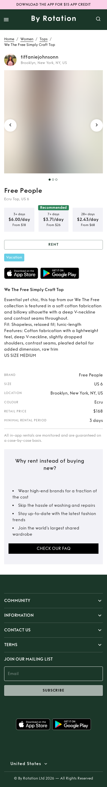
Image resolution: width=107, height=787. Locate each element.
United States (25, 763)
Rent (53, 244)
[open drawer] (6, 19)
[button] (53, 600)
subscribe (53, 690)
